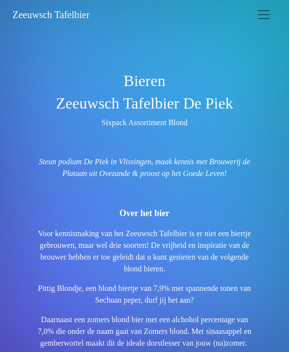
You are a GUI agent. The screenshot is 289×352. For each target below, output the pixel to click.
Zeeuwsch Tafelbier (51, 14)
